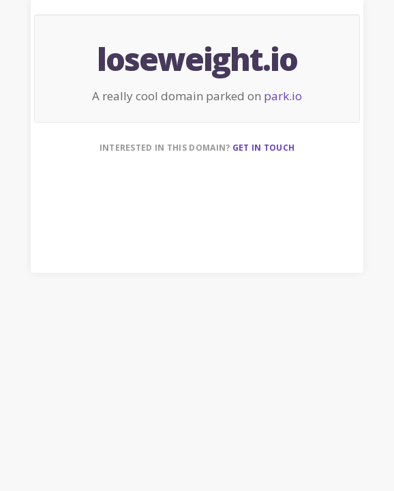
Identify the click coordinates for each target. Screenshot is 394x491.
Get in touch (263, 147)
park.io (283, 96)
